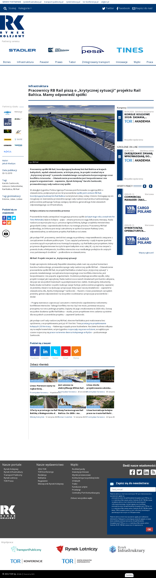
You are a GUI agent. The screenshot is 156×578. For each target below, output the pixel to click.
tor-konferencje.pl (90, 2)
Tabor (72, 62)
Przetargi (76, 489)
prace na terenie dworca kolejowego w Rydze (71, 332)
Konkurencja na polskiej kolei (85, 477)
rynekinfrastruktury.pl (32, 2)
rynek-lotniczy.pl (73, 2)
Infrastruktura (25, 62)
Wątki (137, 62)
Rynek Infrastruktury (13, 472)
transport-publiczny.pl (53, 2)
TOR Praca (8, 480)
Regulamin (43, 480)
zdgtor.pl (105, 2)
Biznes (7, 62)
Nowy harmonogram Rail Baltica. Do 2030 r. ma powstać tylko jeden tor (70, 413)
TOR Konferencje (46, 472)
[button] (145, 191)
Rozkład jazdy (78, 469)
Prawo (58, 62)
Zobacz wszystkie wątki (81, 498)
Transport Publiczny (13, 475)
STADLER (76, 480)
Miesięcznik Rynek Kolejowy (51, 483)
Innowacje (122, 62)
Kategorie (24, 8)
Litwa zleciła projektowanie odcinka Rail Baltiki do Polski (98, 388)
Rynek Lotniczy (11, 477)
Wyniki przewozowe (81, 475)
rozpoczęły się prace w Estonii (81, 329)
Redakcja (42, 475)
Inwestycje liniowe (80, 472)
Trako (74, 483)
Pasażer (44, 62)
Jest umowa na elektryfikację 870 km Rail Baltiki (70, 388)
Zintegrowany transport (96, 62)
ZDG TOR (42, 469)
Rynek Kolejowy (11, 469)
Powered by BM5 (29, 574)
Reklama (42, 477)
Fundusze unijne (79, 486)
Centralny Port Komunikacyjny (86, 492)
